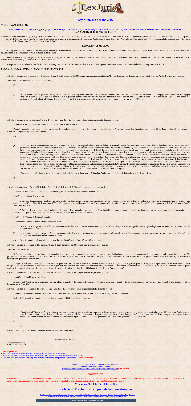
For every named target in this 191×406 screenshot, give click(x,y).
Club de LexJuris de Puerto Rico (102, 384)
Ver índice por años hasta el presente (95, 366)
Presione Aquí (8, 356)
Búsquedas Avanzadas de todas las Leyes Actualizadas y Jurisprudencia (90, 369)
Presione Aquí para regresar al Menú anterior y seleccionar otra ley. (95, 365)
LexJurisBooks (109, 396)
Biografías (103, 395)
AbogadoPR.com (80, 395)
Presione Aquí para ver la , (39, 358)
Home (41, 395)
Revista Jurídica (120, 396)
